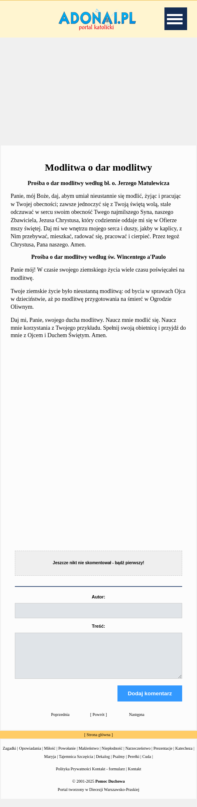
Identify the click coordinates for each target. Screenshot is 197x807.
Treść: (98, 626)
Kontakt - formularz (108, 776)
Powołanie (66, 755)
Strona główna (98, 742)
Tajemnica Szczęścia (76, 764)
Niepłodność (112, 755)
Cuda (146, 764)
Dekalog (103, 764)
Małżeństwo (89, 755)
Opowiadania (30, 755)
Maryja (50, 764)
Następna (136, 722)
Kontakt (134, 776)
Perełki (133, 764)
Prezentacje (162, 755)
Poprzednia (60, 722)
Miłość (50, 755)
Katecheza (183, 755)
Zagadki (9, 755)
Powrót (99, 722)
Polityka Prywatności (73, 776)
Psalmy (119, 764)
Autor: (98, 596)
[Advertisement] (98, 90)
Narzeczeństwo (137, 755)
